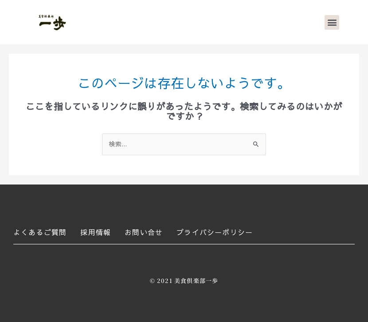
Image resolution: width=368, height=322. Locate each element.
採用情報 (95, 232)
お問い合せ (144, 232)
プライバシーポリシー (214, 232)
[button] (332, 22)
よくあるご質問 (40, 232)
